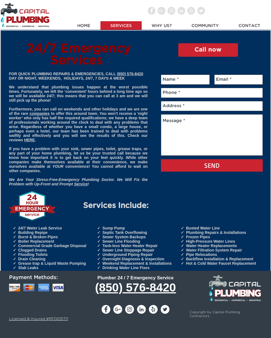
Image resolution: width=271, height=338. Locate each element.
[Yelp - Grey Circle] (191, 11)
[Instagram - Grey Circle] (171, 11)
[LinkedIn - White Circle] (141, 309)
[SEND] (212, 165)
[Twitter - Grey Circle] (201, 11)
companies (39, 113)
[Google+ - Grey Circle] (161, 11)
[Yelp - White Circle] (153, 309)
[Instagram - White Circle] (129, 309)
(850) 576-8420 (130, 74)
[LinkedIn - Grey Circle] (181, 11)
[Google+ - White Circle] (117, 309)
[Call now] (208, 50)
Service (81, 184)
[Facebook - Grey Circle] (151, 11)
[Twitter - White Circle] (165, 309)
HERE (29, 140)
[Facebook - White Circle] (106, 309)
